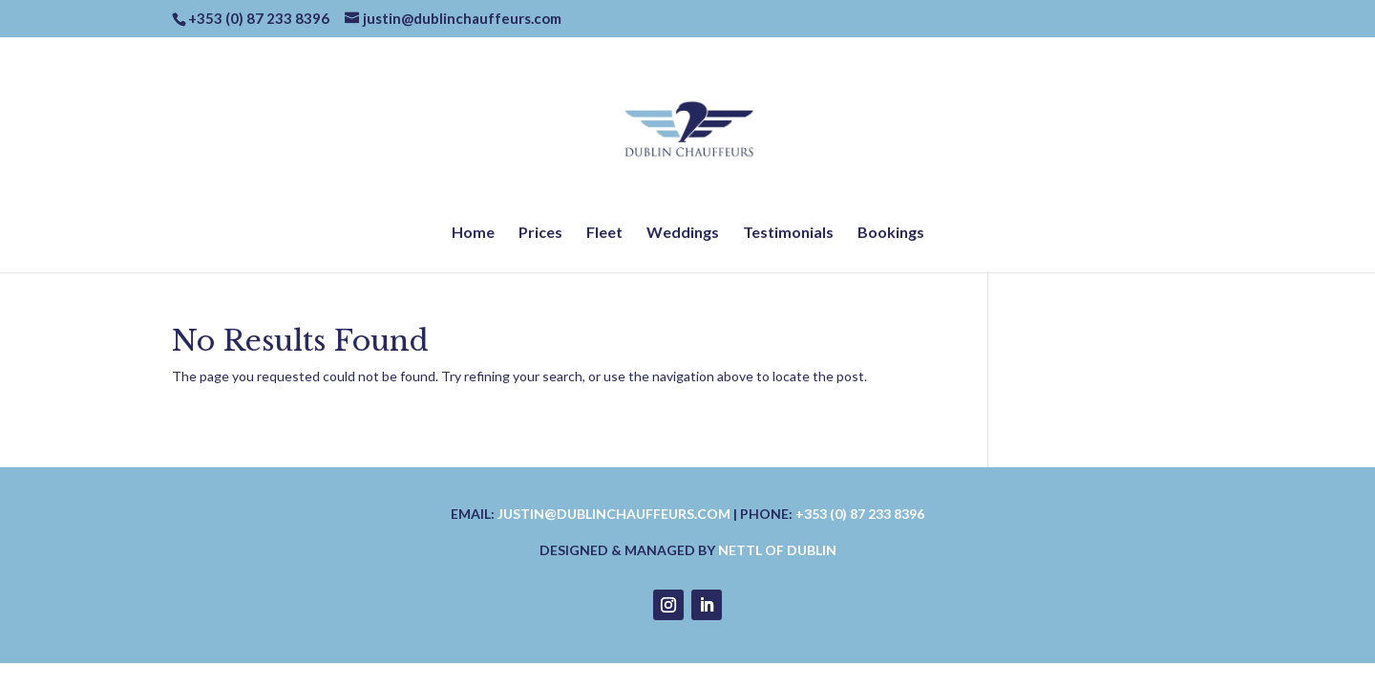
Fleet (604, 233)
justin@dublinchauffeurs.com (613, 513)
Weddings (682, 233)
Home (473, 233)
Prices (540, 233)
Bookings (890, 233)
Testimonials (788, 233)
